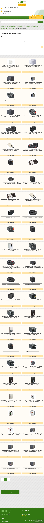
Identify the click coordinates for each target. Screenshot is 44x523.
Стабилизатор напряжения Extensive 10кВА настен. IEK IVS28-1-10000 (11, 384)
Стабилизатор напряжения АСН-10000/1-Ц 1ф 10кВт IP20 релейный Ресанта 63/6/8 (11, 451)
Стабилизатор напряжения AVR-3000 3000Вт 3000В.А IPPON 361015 (10, 300)
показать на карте (7, 8)
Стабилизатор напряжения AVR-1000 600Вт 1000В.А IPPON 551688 (32, 133)
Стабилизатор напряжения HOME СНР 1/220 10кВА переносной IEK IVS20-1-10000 (10, 350)
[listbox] (22, 47)
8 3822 (7, 11)
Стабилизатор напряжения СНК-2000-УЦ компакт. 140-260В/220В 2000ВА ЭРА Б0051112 (33, 267)
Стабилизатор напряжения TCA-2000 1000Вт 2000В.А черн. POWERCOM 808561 (10, 116)
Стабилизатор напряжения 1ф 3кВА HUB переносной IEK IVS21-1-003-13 (32, 300)
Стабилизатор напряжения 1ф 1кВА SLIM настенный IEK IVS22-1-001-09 (32, 200)
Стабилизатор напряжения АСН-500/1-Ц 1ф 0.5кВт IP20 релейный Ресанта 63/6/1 (33, 83)
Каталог (1, 26)
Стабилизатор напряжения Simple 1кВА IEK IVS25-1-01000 (33, 166)
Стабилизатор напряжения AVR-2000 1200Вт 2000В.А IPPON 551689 (10, 217)
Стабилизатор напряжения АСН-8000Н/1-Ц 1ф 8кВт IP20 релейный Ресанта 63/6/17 (33, 417)
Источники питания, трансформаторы (7, 28)
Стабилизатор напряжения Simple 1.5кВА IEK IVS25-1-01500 (10, 200)
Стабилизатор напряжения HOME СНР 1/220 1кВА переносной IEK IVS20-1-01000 (32, 183)
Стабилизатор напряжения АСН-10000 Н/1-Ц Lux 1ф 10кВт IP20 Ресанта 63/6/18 (33, 401)
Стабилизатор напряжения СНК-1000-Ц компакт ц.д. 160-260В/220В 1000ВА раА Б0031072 (33, 217)
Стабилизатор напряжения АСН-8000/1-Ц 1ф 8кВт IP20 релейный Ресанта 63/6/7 (32, 451)
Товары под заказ (5, 521)
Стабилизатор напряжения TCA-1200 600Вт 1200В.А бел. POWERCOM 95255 (33, 66)
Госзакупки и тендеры (6, 519)
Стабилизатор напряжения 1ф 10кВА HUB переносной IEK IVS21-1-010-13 (32, 350)
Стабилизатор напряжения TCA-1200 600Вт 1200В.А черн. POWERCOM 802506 (11, 83)
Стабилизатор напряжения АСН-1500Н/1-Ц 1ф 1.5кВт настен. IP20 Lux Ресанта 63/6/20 (10, 434)
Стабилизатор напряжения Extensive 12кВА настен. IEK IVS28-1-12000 (33, 384)
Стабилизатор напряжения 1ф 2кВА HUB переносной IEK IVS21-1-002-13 (32, 250)
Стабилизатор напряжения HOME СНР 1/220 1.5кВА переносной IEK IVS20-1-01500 (32, 233)
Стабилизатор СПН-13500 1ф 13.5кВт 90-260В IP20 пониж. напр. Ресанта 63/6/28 (32, 367)
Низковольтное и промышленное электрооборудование (14, 26)
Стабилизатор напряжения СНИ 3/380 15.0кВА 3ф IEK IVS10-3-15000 (11, 401)
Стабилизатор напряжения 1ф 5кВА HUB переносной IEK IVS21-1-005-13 (10, 317)
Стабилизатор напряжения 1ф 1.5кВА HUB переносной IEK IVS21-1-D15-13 (10, 233)
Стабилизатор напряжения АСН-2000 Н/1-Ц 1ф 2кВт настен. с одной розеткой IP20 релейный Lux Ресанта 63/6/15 (11, 418)
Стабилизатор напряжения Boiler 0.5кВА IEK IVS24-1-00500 (10, 250)
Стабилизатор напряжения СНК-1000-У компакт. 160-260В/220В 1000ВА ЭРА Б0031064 (33, 150)
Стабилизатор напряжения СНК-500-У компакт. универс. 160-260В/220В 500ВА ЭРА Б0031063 (11, 133)
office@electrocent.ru (26, 515)
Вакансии (3, 518)
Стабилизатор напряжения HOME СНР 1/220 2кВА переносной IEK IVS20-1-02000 (32, 284)
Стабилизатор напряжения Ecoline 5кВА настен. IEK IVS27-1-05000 (11, 334)
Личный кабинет (38, 15)
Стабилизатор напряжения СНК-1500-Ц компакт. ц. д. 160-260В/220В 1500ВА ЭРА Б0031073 (11, 267)
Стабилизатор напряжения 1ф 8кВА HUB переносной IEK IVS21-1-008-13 (32, 334)
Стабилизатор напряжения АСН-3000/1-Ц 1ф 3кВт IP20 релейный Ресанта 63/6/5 (32, 468)
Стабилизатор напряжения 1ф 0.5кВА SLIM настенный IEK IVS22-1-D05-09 (11, 150)
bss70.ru (42, 521)
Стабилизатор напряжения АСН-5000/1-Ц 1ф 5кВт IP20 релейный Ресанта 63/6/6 (10, 468)
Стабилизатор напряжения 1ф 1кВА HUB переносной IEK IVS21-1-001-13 (32, 116)
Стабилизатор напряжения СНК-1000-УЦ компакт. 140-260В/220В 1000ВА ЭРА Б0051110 (11, 183)
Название (12, 36)
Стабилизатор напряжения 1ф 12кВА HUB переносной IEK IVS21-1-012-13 (10, 367)
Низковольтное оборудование (32, 26)
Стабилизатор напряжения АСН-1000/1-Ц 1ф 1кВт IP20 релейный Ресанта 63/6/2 (32, 99)
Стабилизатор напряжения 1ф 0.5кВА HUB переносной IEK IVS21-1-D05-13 (11, 99)
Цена (9, 36)
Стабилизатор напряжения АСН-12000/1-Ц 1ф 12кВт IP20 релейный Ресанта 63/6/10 (32, 434)
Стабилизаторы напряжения (20, 28)
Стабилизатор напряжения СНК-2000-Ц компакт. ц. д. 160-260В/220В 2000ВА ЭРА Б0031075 (11, 284)
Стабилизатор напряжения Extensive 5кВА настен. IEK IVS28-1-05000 (33, 317)
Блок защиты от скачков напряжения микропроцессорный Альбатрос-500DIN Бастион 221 (10, 66)
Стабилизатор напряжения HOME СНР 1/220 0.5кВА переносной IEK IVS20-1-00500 (10, 166)
